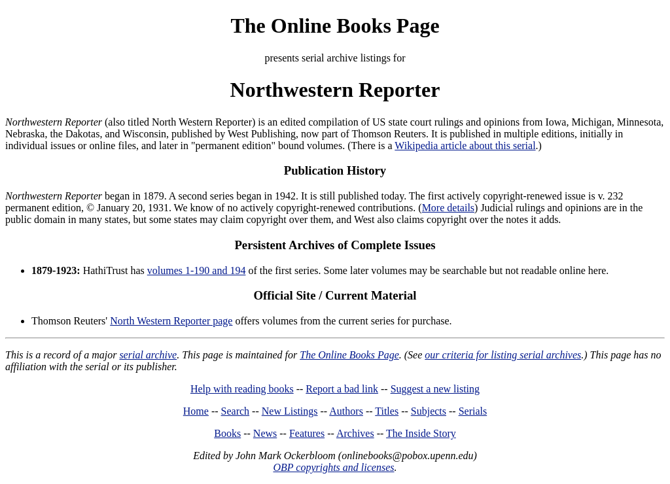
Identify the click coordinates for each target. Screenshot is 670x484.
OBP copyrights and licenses (333, 467)
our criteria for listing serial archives (503, 354)
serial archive (148, 354)
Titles (386, 411)
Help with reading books (242, 388)
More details (448, 207)
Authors (346, 411)
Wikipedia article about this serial (465, 145)
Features (307, 433)
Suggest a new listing (435, 388)
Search (235, 411)
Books (227, 433)
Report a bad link (342, 388)
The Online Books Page (334, 25)
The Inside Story (421, 433)
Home (196, 411)
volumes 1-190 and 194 (196, 270)
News (265, 433)
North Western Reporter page (171, 320)
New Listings (290, 411)
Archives (355, 433)
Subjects (428, 411)
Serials (473, 411)
